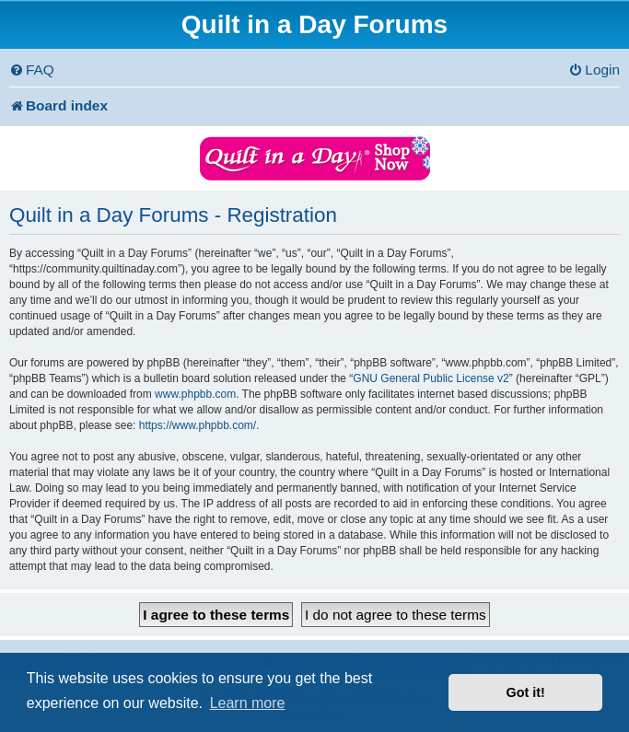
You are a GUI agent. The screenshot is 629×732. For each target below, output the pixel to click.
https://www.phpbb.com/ (197, 425)
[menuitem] (31, 70)
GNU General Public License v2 (430, 378)
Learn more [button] (247, 703)
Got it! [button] (526, 692)
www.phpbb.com (195, 394)
